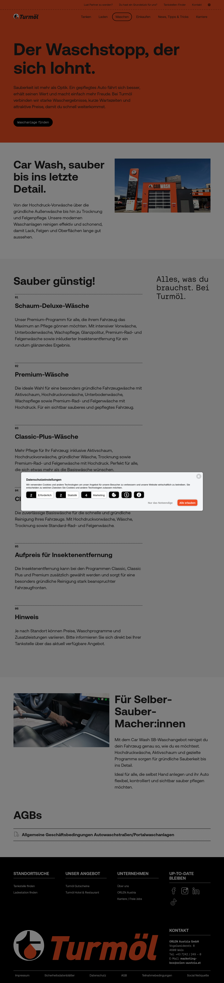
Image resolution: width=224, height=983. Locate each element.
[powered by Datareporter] (199, 479)
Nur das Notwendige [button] (160, 502)
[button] (39, 495)
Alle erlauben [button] (187, 502)
